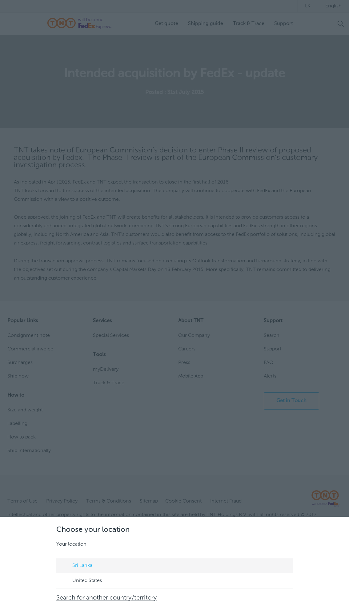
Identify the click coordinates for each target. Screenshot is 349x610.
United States (81, 581)
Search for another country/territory (106, 598)
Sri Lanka (76, 566)
